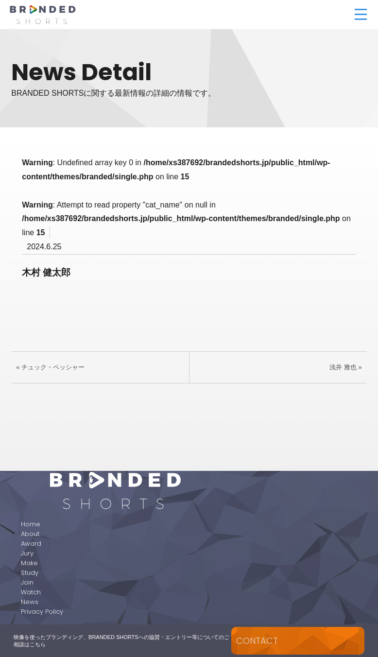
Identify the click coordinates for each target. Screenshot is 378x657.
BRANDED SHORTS (92, 14)
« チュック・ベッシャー (50, 367)
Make (29, 563)
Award (31, 543)
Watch (31, 592)
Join (27, 582)
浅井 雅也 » (345, 367)
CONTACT (257, 641)
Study (29, 572)
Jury (27, 553)
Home (30, 524)
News (29, 601)
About (30, 533)
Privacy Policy (42, 611)
